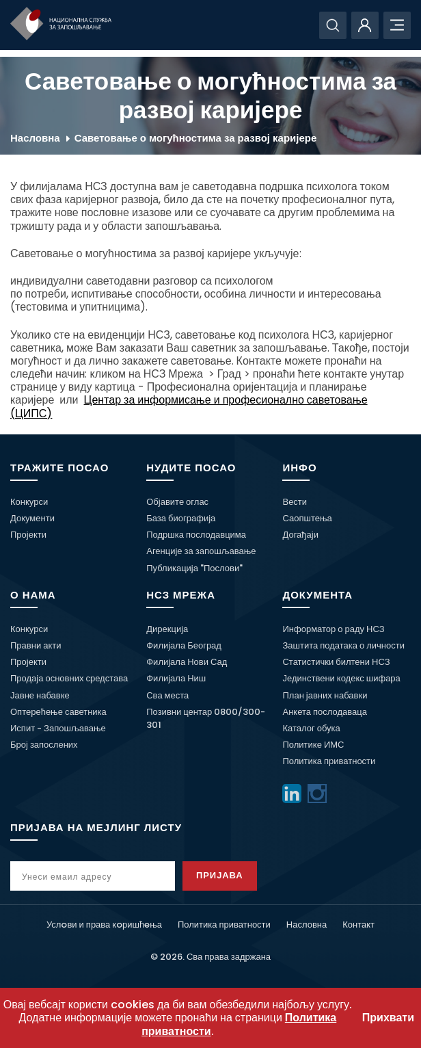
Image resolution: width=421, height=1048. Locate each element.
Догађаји (300, 534)
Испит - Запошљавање (58, 728)
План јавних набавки (324, 695)
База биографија (180, 518)
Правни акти (35, 645)
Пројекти (28, 534)
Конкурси (29, 501)
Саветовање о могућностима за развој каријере (195, 138)
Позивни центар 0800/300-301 (205, 718)
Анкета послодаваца (324, 711)
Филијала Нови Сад (186, 661)
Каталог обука (311, 728)
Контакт (358, 924)
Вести (294, 501)
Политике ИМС (313, 744)
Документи (32, 518)
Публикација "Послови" (194, 568)
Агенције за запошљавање (201, 551)
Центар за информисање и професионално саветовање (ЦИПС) (189, 406)
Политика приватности (328, 761)
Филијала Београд (183, 645)
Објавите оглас (177, 501)
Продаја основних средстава (69, 678)
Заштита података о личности (343, 645)
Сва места (167, 695)
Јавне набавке (40, 695)
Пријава (219, 875)
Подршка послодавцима (196, 534)
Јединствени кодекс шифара (341, 678)
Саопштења (306, 518)
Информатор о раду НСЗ (333, 629)
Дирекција (167, 629)
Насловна (35, 138)
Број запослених (44, 744)
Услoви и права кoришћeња (104, 924)
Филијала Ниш (176, 678)
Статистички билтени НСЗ (336, 661)
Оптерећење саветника (58, 711)
